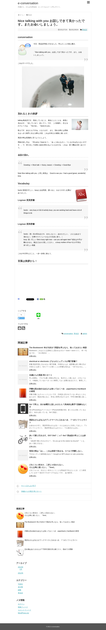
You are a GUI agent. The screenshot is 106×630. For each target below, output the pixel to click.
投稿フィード (23, 607)
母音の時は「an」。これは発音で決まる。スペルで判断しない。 (56, 451)
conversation (68, 333)
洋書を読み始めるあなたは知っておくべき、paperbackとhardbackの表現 (52, 531)
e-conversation (28, 3)
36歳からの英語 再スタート (40, 375)
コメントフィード (24, 610)
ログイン (21, 604)
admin (85, 333)
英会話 (84, 30)
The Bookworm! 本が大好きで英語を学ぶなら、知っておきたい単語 (58, 348)
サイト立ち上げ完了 (26, 486)
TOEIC (20, 584)
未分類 (20, 587)
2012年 (20, 573)
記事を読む (32, 356)
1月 (21, 569)
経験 (19, 590)
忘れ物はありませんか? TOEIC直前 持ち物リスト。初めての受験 (49, 549)
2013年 (20, 567)
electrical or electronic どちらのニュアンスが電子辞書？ (53, 361)
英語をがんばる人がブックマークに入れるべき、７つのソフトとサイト (51, 540)
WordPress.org (23, 613)
